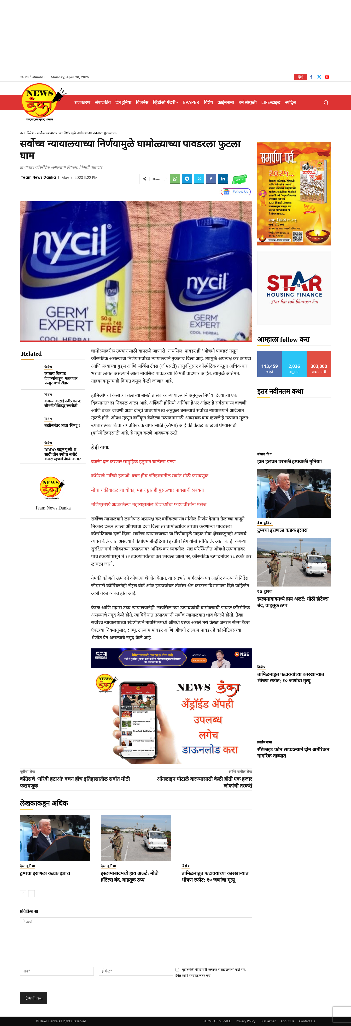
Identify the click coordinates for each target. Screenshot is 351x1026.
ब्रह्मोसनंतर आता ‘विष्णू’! (62, 425)
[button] (326, 102)
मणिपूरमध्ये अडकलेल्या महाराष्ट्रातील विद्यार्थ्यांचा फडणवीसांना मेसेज (149, 504)
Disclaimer (268, 1021)
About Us (287, 1021)
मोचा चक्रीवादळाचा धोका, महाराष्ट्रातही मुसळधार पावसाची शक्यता (147, 490)
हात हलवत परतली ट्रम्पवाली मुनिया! (289, 461)
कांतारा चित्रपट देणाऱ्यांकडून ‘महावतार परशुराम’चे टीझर (60, 378)
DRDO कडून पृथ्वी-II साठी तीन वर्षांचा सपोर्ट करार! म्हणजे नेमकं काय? (62, 454)
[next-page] (31, 893)
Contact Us (307, 1021)
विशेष (30, 133)
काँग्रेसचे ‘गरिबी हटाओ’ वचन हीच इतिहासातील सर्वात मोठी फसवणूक (150, 475)
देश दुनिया (27, 866)
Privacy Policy (245, 1021)
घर (21, 133)
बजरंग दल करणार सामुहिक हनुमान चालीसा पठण (133, 461)
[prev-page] (23, 893)
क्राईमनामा (264, 742)
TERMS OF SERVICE (217, 1021)
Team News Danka (38, 177)
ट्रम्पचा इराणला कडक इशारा (45, 873)
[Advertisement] (175, 36)
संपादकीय (264, 454)
